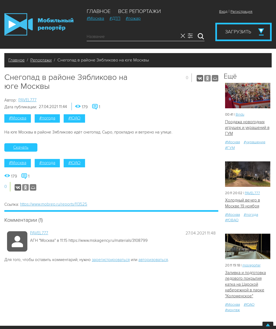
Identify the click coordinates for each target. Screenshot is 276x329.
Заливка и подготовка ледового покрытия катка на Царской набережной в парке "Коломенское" (245, 284)
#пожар (133, 18)
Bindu (240, 114)
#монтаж (232, 310)
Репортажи (41, 60)
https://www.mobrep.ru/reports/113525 (53, 204)
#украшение (254, 142)
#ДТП (114, 18)
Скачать (20, 147)
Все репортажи (139, 11)
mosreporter (251, 265)
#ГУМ (230, 147)
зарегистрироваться (111, 259)
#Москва (95, 18)
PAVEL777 (27, 99)
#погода (47, 118)
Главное (99, 11)
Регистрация (241, 11)
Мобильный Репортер (38, 24)
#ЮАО (74, 118)
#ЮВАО (232, 220)
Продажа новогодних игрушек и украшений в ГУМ (247, 127)
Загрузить (238, 32)
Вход (223, 11)
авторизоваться (153, 259)
